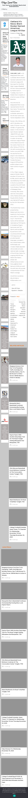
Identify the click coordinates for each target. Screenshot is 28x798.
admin (23, 35)
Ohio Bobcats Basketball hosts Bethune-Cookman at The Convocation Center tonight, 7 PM (12, 662)
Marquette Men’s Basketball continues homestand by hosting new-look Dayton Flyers (14, 603)
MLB (18, 296)
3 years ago (19, 33)
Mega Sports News (9, 2)
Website (20, 290)
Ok (14, 795)
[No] (26, 792)
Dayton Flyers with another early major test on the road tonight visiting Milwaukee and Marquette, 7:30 (17, 438)
